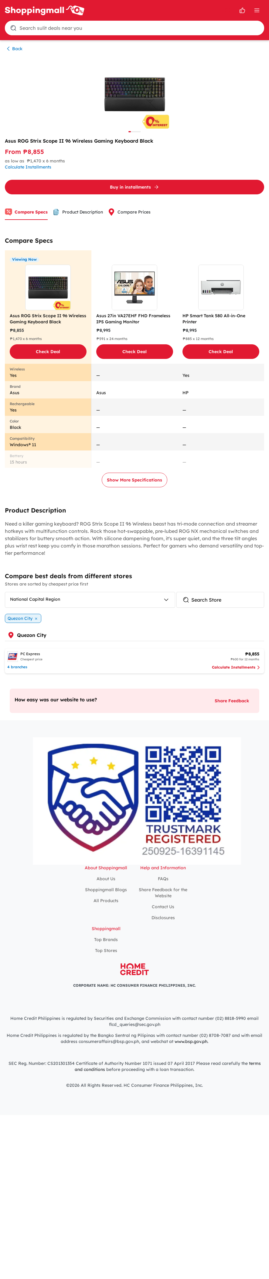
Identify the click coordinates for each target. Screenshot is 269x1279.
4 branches (17, 667)
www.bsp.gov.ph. (191, 1041)
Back (13, 48)
